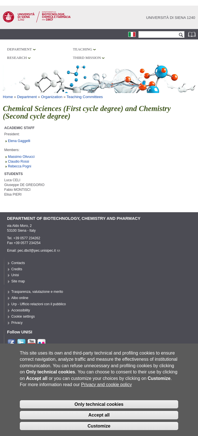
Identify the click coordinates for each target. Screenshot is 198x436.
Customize (99, 430)
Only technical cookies (99, 408)
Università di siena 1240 (170, 18)
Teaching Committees (85, 97)
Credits (16, 269)
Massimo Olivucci (21, 157)
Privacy (17, 323)
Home (8, 97)
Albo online (19, 298)
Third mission (87, 58)
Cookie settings (23, 316)
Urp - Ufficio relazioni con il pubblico (38, 304)
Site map (18, 281)
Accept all (99, 419)
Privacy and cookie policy (106, 389)
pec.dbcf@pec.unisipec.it (39, 251)
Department (19, 49)
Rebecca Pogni (19, 166)
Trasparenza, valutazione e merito (37, 292)
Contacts (18, 263)
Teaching (82, 49)
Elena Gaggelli (19, 141)
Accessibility (20, 310)
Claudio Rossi (18, 161)
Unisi (15, 275)
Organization (51, 97)
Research (17, 58)
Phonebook (192, 34)
